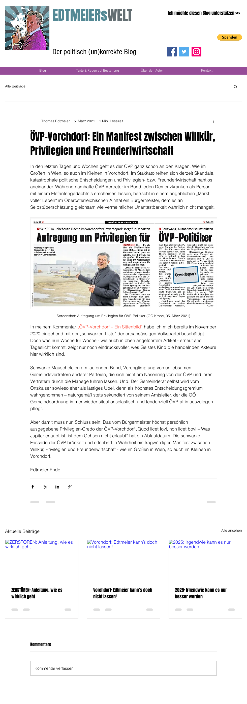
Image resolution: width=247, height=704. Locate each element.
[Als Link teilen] (69, 486)
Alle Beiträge (15, 86)
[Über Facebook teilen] (32, 486)
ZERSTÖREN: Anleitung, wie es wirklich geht (37, 593)
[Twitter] (184, 51)
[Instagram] (196, 51)
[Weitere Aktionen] (214, 121)
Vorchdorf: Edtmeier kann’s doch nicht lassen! (122, 593)
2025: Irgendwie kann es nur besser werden (201, 593)
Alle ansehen (231, 530)
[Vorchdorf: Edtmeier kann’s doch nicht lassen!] (123, 560)
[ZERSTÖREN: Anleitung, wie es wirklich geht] (41, 560)
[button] (229, 37)
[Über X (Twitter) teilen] (45, 486)
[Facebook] (172, 51)
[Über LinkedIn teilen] (57, 486)
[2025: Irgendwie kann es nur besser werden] (205, 560)
